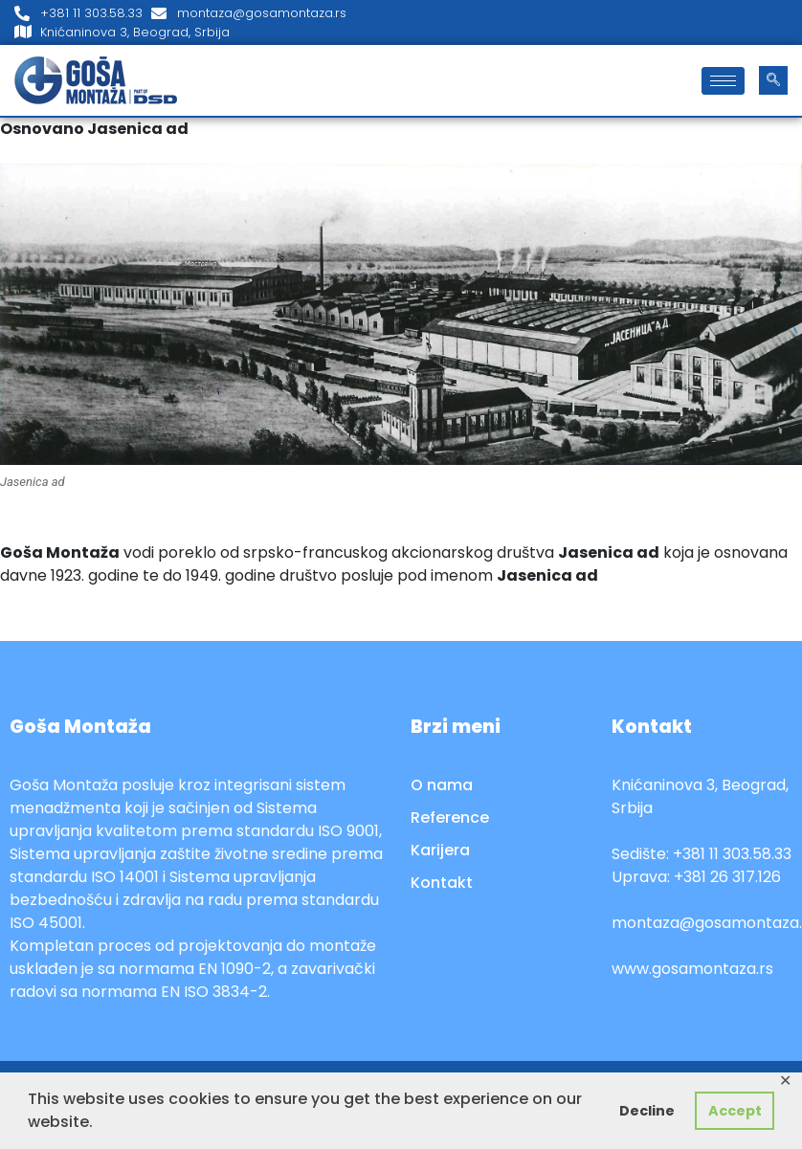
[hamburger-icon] (723, 81)
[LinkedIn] (783, 23)
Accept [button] (735, 1110)
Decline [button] (647, 1110)
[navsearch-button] (773, 80)
